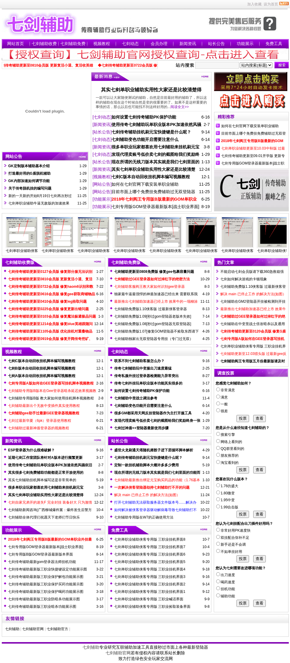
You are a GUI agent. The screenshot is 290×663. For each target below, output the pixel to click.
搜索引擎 (225, 435)
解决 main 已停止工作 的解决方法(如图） (147, 495)
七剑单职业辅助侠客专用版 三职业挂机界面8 (149, 539)
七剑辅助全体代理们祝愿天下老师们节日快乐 (44, 517)
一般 (222, 404)
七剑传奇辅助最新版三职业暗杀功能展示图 (42, 606)
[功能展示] (102, 199)
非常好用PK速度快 (233, 530)
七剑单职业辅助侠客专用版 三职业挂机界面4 (149, 569)
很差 (222, 411)
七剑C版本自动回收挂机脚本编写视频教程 (151, 176)
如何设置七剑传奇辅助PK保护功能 (144, 117)
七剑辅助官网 (33, 629)
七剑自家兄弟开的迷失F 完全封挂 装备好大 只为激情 (50, 502)
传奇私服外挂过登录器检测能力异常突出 (146, 376)
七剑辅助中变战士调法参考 (135, 398)
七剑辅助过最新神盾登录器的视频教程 (38, 428)
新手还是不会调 (231, 544)
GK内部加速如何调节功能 (29, 181)
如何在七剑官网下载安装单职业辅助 (145, 184)
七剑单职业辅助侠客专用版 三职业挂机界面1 (149, 592)
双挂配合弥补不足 (232, 538)
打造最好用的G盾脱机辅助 (29, 173)
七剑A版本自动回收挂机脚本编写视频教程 (41, 376)
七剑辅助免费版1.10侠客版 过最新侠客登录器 (150, 309)
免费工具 (273, 43)
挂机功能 (225, 589)
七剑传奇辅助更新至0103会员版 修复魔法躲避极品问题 (52, 316)
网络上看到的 (229, 442)
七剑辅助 (12, 629)
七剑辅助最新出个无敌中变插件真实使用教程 (44, 406)
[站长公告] (102, 132)
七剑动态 (130, 43)
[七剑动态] (102, 117)
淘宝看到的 (227, 463)
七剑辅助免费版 (126, 262)
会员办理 (159, 43)
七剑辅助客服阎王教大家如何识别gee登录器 (149, 286)
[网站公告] (102, 184)
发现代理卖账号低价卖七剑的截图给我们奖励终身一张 (157, 421)
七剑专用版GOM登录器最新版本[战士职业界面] (155, 206)
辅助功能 (225, 596)
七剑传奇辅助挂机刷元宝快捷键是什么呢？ (151, 132)
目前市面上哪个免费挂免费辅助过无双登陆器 (153, 191)
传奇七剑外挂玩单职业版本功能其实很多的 (148, 383)
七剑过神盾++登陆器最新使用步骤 (141, 428)
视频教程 (101, 43)
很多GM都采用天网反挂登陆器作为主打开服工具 (153, 413)
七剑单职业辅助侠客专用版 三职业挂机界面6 (149, 554)
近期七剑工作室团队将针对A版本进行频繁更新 (45, 458)
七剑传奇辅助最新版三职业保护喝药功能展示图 (45, 592)
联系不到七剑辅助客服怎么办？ (139, 361)
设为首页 (271, 4)
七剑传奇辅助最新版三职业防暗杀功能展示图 (44, 599)
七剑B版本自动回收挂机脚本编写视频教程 (41, 368)
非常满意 (225, 390)
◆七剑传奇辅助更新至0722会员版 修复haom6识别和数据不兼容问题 (156, 65)
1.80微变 (225, 493)
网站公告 (13, 156)
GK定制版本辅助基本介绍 (29, 166)
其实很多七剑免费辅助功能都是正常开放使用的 (45, 472)
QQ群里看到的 (230, 449)
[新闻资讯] (102, 124)
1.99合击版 (227, 507)
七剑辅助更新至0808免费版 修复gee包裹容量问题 (154, 272)
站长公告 (216, 43)
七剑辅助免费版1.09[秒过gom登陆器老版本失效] (152, 316)
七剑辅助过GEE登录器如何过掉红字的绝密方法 (152, 279)
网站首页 (15, 43)
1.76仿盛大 (227, 486)
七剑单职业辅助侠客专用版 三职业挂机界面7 (149, 547)
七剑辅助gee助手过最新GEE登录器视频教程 (43, 413)
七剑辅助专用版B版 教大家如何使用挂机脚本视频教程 (51, 398)
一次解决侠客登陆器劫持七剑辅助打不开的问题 (152, 487)
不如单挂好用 (229, 552)
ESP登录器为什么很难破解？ (31, 450)
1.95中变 (225, 500)
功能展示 (245, 43)
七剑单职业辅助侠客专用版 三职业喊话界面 (148, 599)
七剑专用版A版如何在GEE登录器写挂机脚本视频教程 (51, 383)
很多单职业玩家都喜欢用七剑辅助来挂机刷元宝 (155, 146)
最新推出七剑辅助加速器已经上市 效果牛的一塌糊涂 (156, 301)
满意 (222, 397)
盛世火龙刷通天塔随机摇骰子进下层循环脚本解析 (153, 450)
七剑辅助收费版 (19, 262)
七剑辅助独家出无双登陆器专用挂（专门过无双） (153, 339)
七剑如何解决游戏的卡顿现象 (243, 279)
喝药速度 (225, 582)
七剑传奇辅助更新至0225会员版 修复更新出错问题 (48, 309)
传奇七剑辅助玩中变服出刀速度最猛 (143, 368)
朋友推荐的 (227, 455)
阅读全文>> (179, 107)
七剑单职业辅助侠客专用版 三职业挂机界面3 (149, 577)
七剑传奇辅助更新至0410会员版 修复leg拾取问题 (47, 301)
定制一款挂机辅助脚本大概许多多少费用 (146, 465)
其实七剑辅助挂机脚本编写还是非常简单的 (42, 480)
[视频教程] (102, 176)
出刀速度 (225, 575)
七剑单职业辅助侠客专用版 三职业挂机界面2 (149, 584)
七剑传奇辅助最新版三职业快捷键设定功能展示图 (47, 569)
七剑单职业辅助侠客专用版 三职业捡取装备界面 (152, 606)
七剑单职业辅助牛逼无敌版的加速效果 (38, 203)
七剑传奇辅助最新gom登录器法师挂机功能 (42, 562)
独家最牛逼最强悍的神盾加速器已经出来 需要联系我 (156, 294)
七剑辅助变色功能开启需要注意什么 (145, 139)
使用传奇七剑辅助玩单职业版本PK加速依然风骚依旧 (50, 465)
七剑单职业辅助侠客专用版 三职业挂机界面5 (149, 562)
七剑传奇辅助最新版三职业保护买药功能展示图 (45, 584)
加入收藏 (254, 4)
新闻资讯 (187, 43)
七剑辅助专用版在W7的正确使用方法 (143, 517)
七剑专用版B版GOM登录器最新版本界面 (40, 554)
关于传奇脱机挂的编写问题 (29, 188)
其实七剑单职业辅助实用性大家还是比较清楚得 (151, 89)
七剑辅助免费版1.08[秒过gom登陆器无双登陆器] (152, 324)
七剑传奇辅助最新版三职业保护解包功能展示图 (45, 577)
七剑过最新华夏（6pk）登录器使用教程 (39, 421)
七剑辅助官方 (57, 629)
